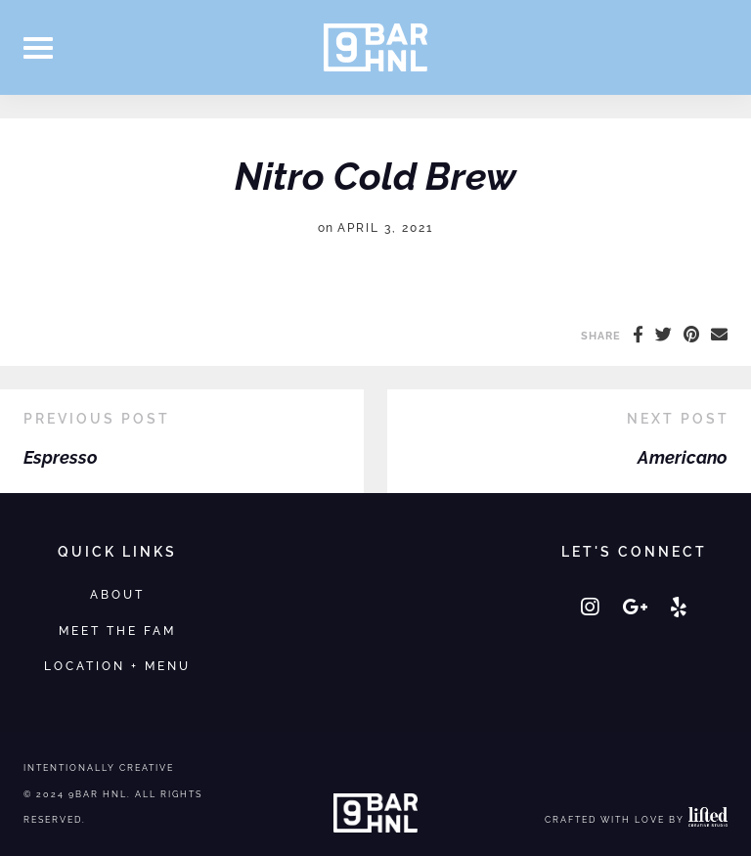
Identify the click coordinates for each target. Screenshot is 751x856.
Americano (683, 457)
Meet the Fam (117, 630)
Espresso (60, 457)
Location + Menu (117, 665)
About (117, 594)
